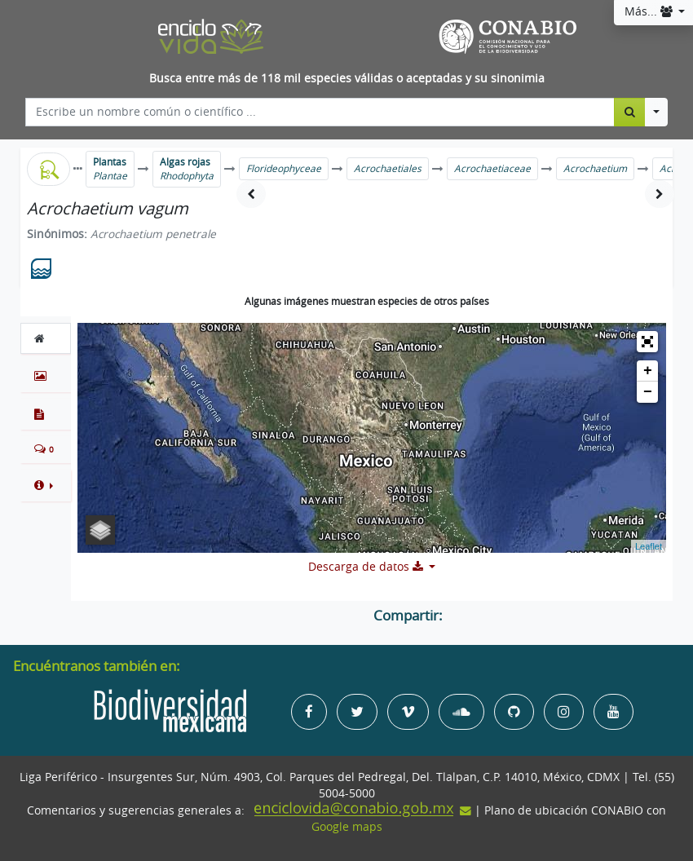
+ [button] (647, 371)
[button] (45, 485)
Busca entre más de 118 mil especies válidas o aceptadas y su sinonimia (347, 78)
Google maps (346, 826)
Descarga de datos (367, 566)
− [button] (647, 392)
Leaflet (648, 546)
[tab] (45, 338)
